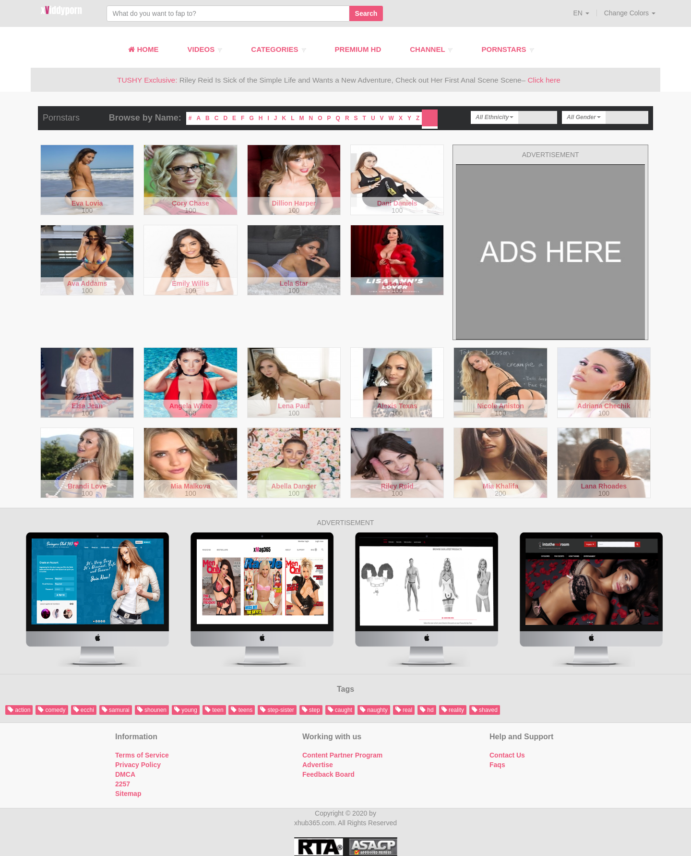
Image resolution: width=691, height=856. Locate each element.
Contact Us (507, 755)
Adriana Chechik (603, 406)
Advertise (317, 765)
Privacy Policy (138, 765)
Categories (278, 49)
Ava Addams (87, 283)
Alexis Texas (397, 406)
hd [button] (427, 710)
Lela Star (294, 283)
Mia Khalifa (500, 486)
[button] (581, 13)
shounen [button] (152, 710)
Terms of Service (142, 755)
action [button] (19, 710)
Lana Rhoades (604, 486)
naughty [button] (374, 710)
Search (366, 13)
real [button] (403, 710)
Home (143, 49)
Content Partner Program (342, 755)
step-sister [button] (277, 710)
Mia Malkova (190, 486)
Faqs (497, 765)
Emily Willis (190, 283)
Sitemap (128, 793)
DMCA (125, 774)
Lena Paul (294, 406)
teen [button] (214, 710)
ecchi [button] (83, 710)
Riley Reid (397, 486)
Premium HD (358, 49)
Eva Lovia (87, 203)
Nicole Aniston (500, 406)
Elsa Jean (87, 406)
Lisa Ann (397, 283)
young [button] (185, 710)
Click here (543, 80)
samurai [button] (116, 710)
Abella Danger (293, 486)
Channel (431, 49)
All (429, 117)
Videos (204, 49)
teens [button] (241, 710)
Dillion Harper (294, 203)
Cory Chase (190, 203)
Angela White (190, 406)
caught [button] (340, 710)
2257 (122, 784)
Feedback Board (328, 774)
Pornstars (507, 49)
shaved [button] (485, 710)
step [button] (311, 710)
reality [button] (452, 710)
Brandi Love (87, 486)
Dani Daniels (397, 203)
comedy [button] (51, 710)
